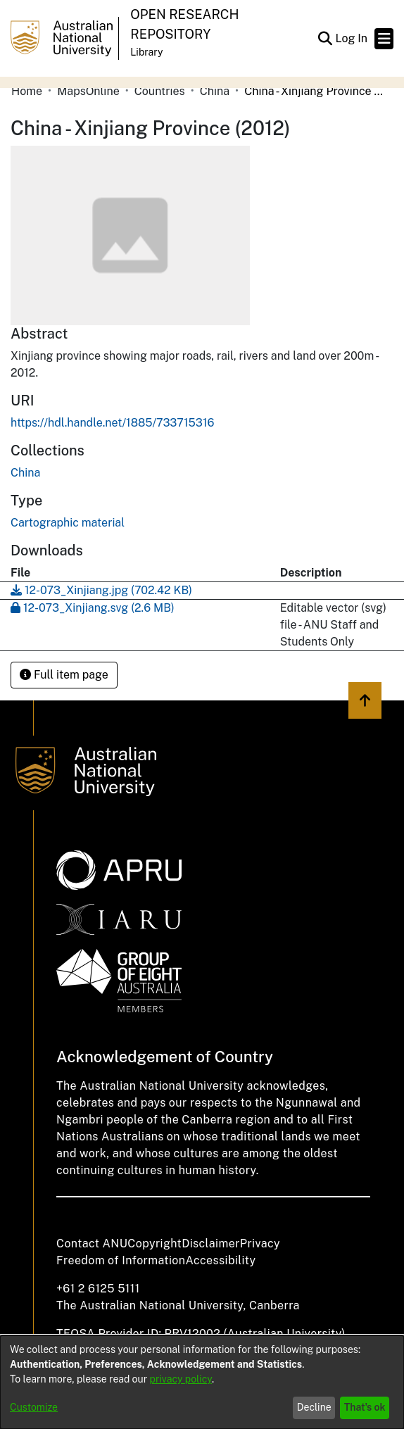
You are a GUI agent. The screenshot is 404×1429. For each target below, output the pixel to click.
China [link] (214, 91)
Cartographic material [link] (68, 522)
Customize (34, 1407)
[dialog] (202, 1382)
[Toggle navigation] (383, 38)
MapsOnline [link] (88, 91)
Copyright (154, 1243)
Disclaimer (211, 1243)
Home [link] (26, 91)
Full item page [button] (64, 674)
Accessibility (220, 1260)
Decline (314, 1407)
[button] (325, 38)
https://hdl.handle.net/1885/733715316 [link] (112, 422)
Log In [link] (352, 38)
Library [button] (146, 52)
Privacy (260, 1243)
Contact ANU (91, 1243)
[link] (25, 472)
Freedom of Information (120, 1260)
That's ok (365, 1407)
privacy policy (181, 1379)
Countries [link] (159, 91)
